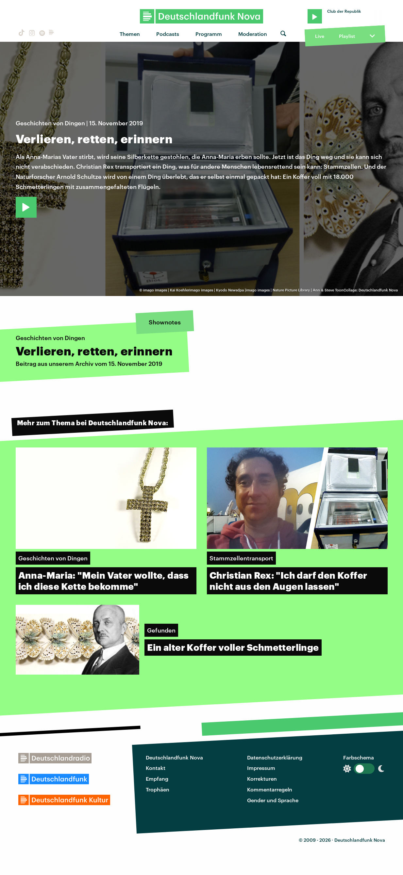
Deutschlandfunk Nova (174, 757)
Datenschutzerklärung (274, 757)
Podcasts (167, 34)
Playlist (347, 36)
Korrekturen (262, 778)
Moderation (252, 34)
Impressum (261, 768)
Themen (130, 34)
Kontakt (155, 768)
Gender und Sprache (272, 800)
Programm (208, 34)
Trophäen (157, 789)
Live (319, 36)
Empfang (157, 778)
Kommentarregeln (269, 789)
